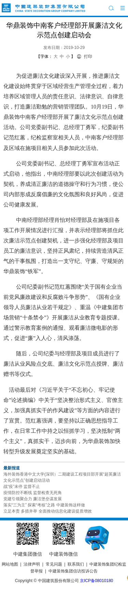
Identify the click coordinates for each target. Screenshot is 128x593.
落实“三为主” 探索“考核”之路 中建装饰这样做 (44, 505)
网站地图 (10, 564)
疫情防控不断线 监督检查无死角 (32, 492)
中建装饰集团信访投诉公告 (73, 571)
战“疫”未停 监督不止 (21, 486)
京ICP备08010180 (96, 580)
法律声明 (32, 564)
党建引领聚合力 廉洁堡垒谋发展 (32, 498)
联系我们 (76, 564)
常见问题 (54, 564)
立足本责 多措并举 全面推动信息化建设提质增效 (47, 511)
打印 (88, 56)
